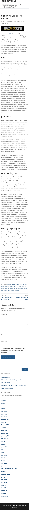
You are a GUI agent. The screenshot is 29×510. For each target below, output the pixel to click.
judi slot (7, 286)
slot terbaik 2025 (5, 290)
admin (3, 21)
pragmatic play (14, 286)
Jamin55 (3, 427)
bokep (3, 403)
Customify (14, 507)
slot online (24, 288)
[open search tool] (20, 4)
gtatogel (3, 458)
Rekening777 (5, 425)
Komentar (4, 314)
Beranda (4, 9)
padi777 (3, 444)
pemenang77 (5, 436)
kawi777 (3, 422)
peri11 (3, 441)
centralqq (3, 400)
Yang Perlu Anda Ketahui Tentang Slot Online (13, 385)
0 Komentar (4, 23)
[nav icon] (24, 4)
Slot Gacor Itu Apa (6, 382)
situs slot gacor (5, 474)
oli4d (2, 452)
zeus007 (3, 471)
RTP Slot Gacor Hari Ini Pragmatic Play (11, 380)
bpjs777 (3, 488)
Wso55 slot (4, 430)
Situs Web (4, 341)
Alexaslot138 (5, 419)
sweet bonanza (15, 290)
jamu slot (3, 466)
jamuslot (3, 493)
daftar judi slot (11, 284)
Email (3, 334)
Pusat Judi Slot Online (7, 388)
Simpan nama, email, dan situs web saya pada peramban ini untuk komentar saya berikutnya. (13, 350)
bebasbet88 (4, 496)
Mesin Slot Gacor (6, 377)
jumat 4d (3, 485)
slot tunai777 (5, 438)
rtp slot (3, 460)
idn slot (3, 408)
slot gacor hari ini (6, 34)
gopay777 (4, 490)
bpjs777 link (4, 433)
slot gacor (8, 288)
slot (2, 406)
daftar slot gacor (20, 284)
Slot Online (20, 21)
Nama (3, 327)
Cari (25, 369)
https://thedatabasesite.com (9, 468)
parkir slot (4, 447)
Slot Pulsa (4, 414)
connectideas (9, 1)
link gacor (4, 411)
